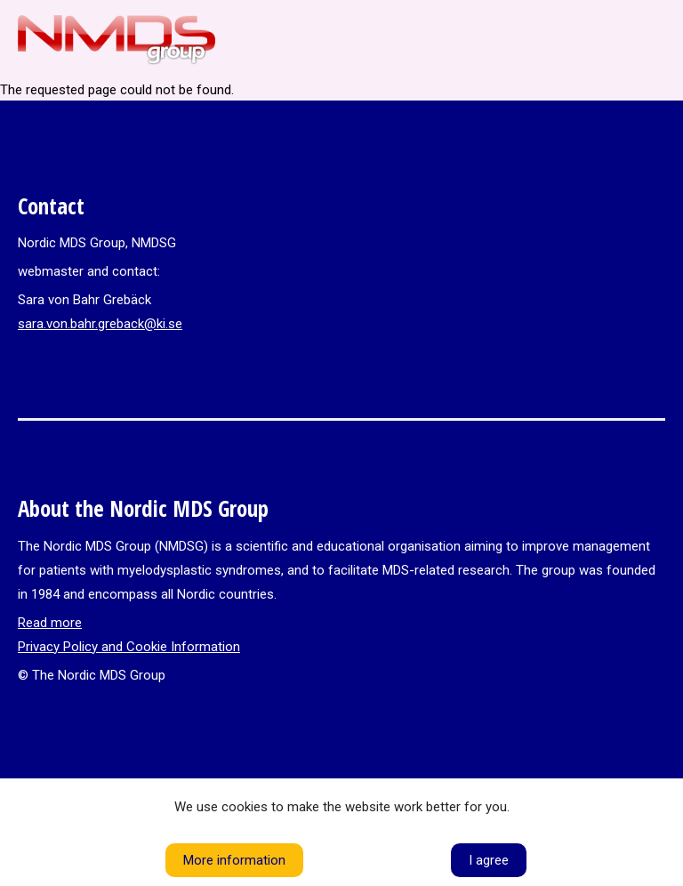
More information (234, 860)
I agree (489, 860)
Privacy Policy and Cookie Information (129, 647)
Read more (50, 623)
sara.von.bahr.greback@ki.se (100, 324)
